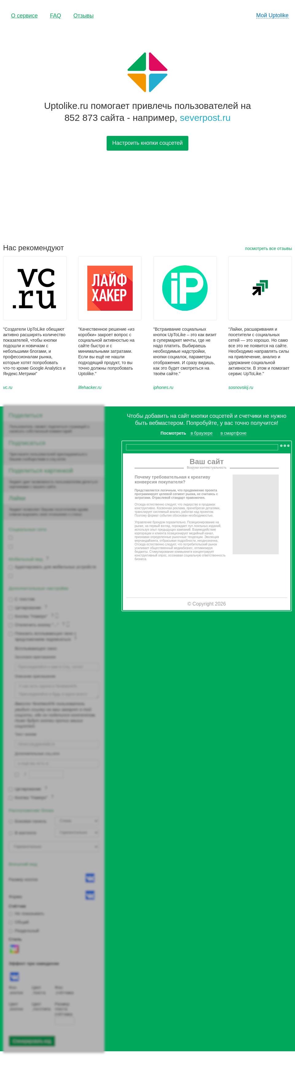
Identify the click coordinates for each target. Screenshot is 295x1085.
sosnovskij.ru (240, 387)
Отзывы (83, 16)
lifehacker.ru (89, 387)
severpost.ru (205, 118)
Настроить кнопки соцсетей (147, 143)
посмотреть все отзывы (268, 248)
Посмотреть (173, 433)
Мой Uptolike (272, 15)
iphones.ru (163, 387)
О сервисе (24, 16)
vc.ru (7, 387)
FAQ (55, 16)
